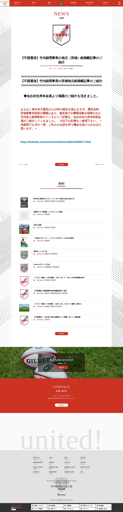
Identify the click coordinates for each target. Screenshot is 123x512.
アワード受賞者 (38, 508)
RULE (71, 458)
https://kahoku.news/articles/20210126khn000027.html (56, 141)
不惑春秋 (71, 68)
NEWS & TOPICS (39, 467)
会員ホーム (39, 505)
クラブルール (70, 508)
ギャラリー (86, 508)
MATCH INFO (89, 3)
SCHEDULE (74, 3)
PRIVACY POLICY (86, 467)
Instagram (63, 494)
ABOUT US (17, 3)
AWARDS (55, 462)
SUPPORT (86, 462)
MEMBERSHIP (55, 472)
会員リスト (53, 508)
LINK (86, 472)
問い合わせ (103, 508)
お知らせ (66, 68)
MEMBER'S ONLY (55, 467)
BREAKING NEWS (39, 462)
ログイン (13, 509)
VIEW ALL (61, 164)
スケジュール (87, 505)
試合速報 (53, 505)
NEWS (49, 3)
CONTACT (105, 3)
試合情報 (101, 505)
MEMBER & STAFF (71, 467)
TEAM (33, 3)
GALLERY (71, 462)
